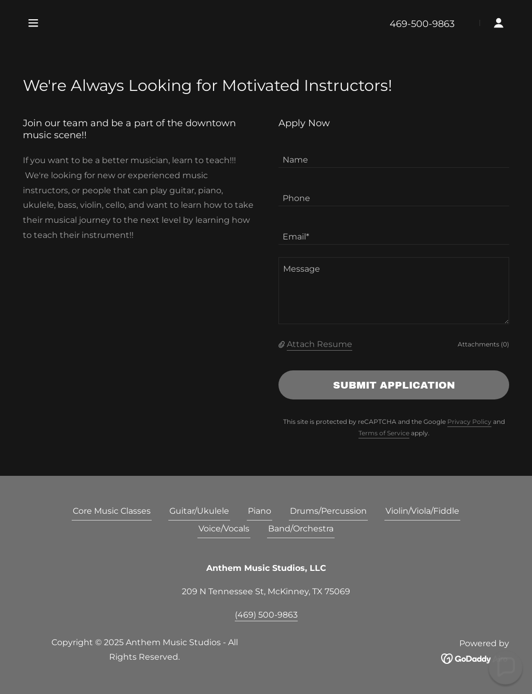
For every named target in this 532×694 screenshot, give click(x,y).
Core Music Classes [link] (112, 511)
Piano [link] (259, 511)
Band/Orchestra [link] (301, 528)
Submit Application (394, 385)
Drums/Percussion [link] (328, 511)
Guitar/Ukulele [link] (199, 511)
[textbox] (393, 155)
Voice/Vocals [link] (223, 528)
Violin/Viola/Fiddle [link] (422, 511)
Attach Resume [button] (319, 344)
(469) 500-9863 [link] (266, 615)
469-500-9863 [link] (422, 24)
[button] (33, 22)
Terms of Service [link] (383, 433)
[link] (475, 658)
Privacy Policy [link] (469, 421)
